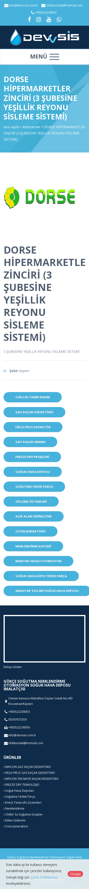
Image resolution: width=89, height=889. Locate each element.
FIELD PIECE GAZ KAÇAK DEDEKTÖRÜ (29, 773)
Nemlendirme (14, 808)
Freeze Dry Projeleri (32, 457)
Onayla (75, 874)
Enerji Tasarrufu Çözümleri (23, 803)
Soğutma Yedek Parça (34, 486)
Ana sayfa (11, 127)
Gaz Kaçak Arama (30, 442)
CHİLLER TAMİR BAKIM (32, 397)
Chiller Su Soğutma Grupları (23, 814)
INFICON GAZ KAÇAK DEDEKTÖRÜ (27, 767)
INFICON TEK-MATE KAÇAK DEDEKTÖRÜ (31, 779)
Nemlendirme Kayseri (33, 546)
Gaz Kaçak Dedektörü (34, 412)
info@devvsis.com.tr (23, 5)
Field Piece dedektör (33, 427)
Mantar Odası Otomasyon (38, 561)
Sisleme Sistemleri (31, 501)
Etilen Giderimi (14, 820)
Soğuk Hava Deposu (32, 472)
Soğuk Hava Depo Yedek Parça (41, 576)
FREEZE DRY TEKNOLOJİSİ (21, 785)
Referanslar (31, 127)
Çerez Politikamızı (43, 877)
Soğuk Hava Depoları (19, 791)
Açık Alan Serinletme (33, 516)
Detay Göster (13, 667)
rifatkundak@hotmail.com (64, 5)
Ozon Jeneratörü (30, 531)
